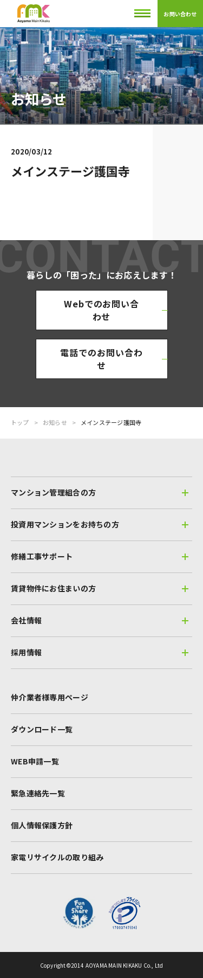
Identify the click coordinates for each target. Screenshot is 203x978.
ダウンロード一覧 (42, 729)
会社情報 (99, 620)
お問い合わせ (180, 14)
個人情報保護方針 (42, 825)
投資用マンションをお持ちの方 (99, 524)
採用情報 (99, 652)
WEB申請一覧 (35, 761)
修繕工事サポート (99, 556)
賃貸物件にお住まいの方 (99, 588)
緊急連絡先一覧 (38, 793)
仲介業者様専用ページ (49, 697)
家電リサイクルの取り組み (57, 857)
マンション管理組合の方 (99, 492)
